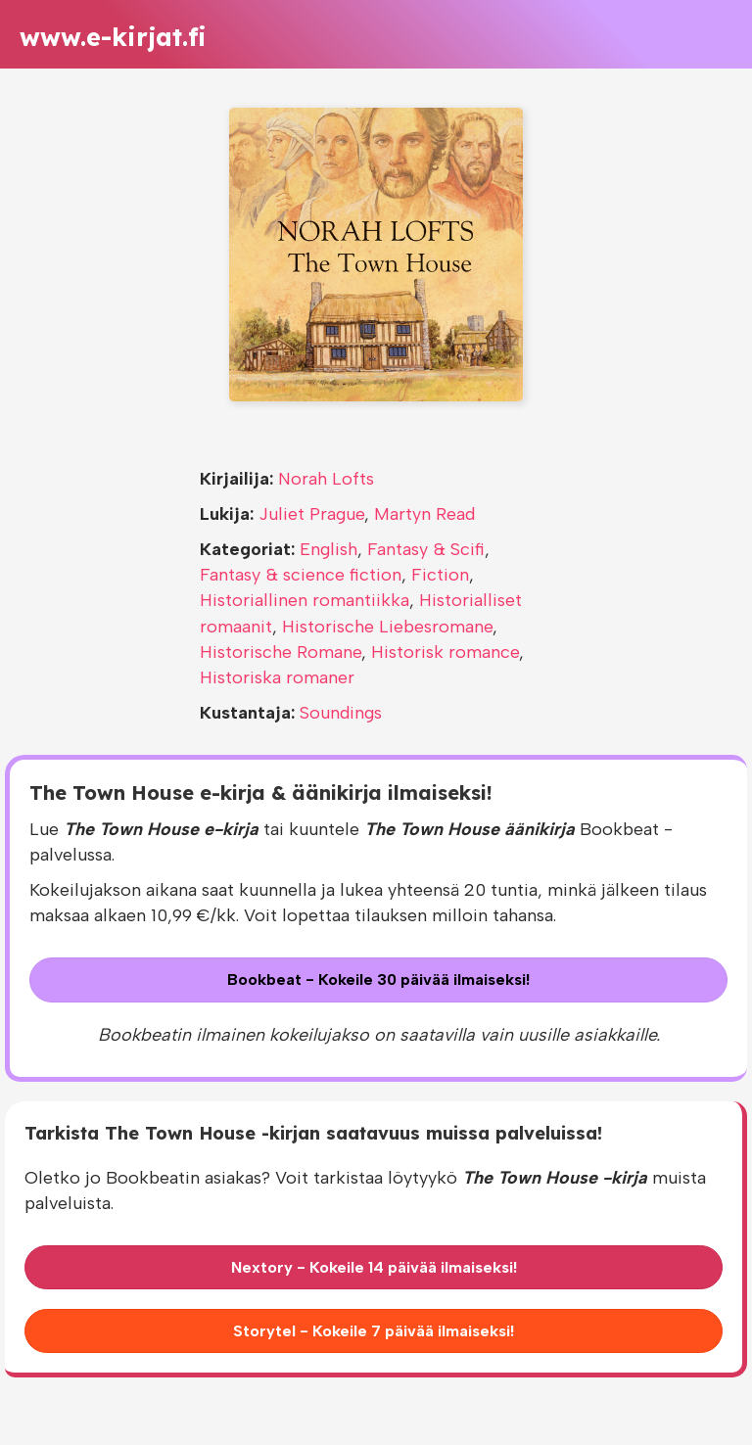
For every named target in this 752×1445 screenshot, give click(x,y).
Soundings (341, 712)
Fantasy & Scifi (426, 549)
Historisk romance (445, 652)
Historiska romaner (277, 677)
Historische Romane (280, 652)
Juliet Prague (311, 514)
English (328, 549)
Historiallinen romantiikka (304, 600)
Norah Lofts (326, 478)
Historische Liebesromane (387, 626)
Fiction (440, 574)
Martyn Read (424, 514)
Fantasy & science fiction (300, 574)
